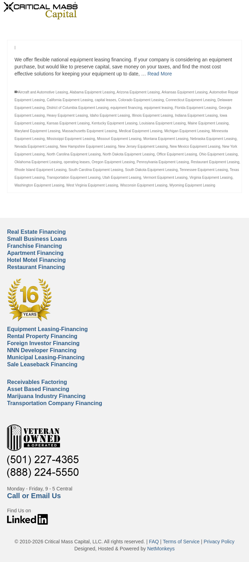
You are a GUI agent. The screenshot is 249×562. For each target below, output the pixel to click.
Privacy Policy (219, 541)
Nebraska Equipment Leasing (213, 139)
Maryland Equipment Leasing (37, 131)
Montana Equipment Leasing (165, 139)
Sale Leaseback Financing (42, 364)
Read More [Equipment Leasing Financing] (159, 74)
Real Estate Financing (36, 232)
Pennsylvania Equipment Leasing (163, 162)
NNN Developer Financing (41, 350)
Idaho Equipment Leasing (110, 115)
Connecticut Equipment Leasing (190, 100)
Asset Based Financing (38, 389)
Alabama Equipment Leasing (92, 92)
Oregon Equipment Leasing (113, 162)
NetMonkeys (161, 548)
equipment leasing (158, 108)
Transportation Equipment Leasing (74, 177)
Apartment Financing (35, 253)
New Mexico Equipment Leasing (195, 146)
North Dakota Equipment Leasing (129, 154)
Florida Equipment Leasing (196, 108)
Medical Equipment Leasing (140, 131)
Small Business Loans (37, 239)
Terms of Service (181, 541)
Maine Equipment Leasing (208, 123)
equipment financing (126, 108)
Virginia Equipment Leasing (210, 177)
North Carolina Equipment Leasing (74, 154)
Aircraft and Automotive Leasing (43, 92)
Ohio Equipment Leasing (218, 154)
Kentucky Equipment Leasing (115, 123)
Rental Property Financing (42, 336)
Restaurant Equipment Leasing (215, 162)
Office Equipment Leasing (177, 154)
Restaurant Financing (36, 267)
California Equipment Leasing (70, 100)
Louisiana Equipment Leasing (163, 123)
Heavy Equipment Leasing (67, 115)
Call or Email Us (34, 496)
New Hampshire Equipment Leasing (88, 146)
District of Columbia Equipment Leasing (77, 108)
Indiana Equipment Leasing (196, 115)
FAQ (154, 541)
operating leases (77, 162)
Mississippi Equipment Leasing (71, 139)
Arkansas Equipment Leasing (184, 92)
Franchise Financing (34, 246)
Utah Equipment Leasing (121, 177)
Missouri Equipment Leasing (119, 139)
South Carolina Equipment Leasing (96, 170)
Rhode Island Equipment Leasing (40, 170)
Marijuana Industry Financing (46, 396)
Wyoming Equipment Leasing (192, 185)
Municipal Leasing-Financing (46, 357)
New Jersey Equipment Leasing (143, 146)
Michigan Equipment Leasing (186, 131)
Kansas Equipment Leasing (68, 123)
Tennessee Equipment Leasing (203, 170)
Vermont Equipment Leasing (165, 177)
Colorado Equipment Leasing (141, 100)
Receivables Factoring (37, 382)
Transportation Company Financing (54, 403)
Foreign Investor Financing (43, 343)
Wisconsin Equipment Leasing (143, 185)
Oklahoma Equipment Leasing (38, 162)
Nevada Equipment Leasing (36, 146)
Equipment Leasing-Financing (47, 329)
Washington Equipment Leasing (39, 185)
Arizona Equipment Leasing (138, 92)
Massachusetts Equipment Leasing (89, 131)
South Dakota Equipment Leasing (151, 170)
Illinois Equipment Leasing (152, 115)
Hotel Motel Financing (36, 260)
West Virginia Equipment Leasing (92, 185)
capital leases (105, 100)
